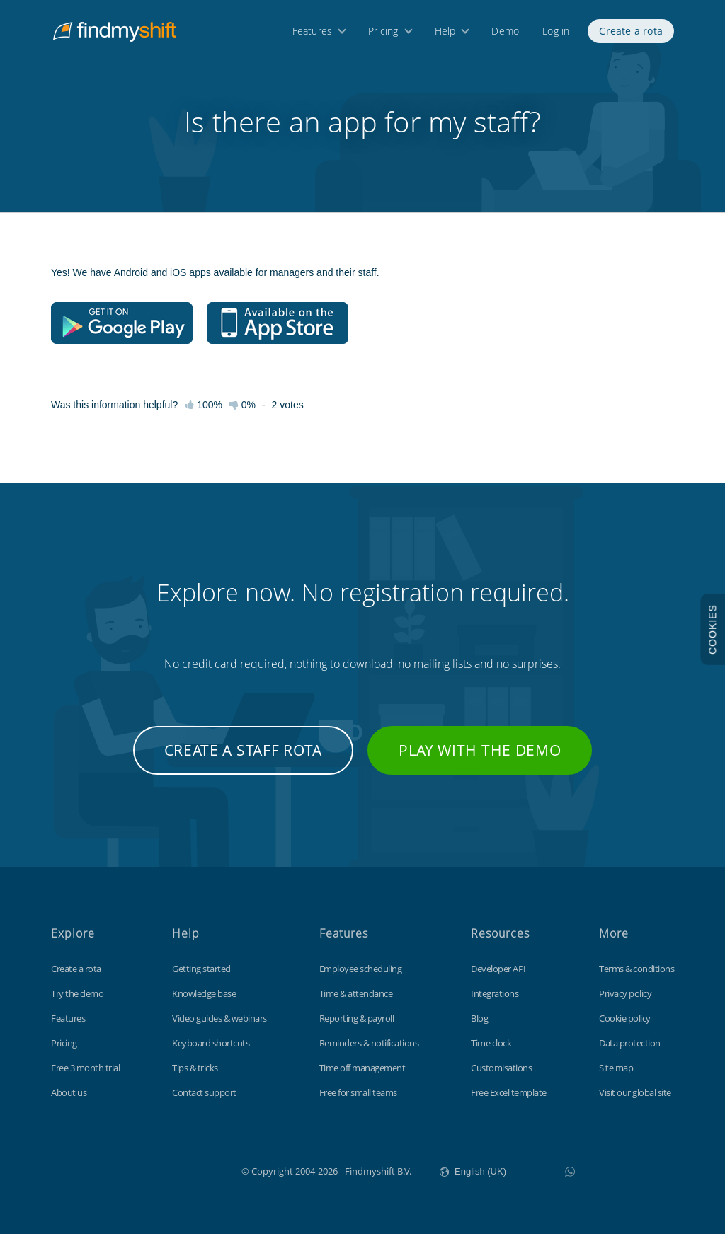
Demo (505, 33)
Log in (555, 33)
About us (68, 1092)
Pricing (383, 33)
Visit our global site (635, 1092)
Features (312, 33)
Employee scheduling (360, 968)
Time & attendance (356, 993)
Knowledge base (204, 993)
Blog (479, 1018)
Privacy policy (625, 993)
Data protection (630, 1043)
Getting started (201, 968)
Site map (616, 1067)
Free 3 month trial (85, 1067)
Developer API (498, 968)
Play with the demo (480, 750)
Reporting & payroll (356, 1018)
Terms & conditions (636, 968)
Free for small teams (358, 1092)
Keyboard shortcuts (210, 1043)
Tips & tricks (195, 1067)
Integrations (494, 993)
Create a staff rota (243, 750)
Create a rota (631, 33)
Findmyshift (170, 1169)
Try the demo (77, 993)
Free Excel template (509, 1092)
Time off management (362, 1067)
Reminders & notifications (369, 1043)
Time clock (491, 1043)
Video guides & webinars (219, 1018)
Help (445, 33)
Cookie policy (625, 1018)
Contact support (204, 1092)
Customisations (501, 1067)
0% (242, 404)
